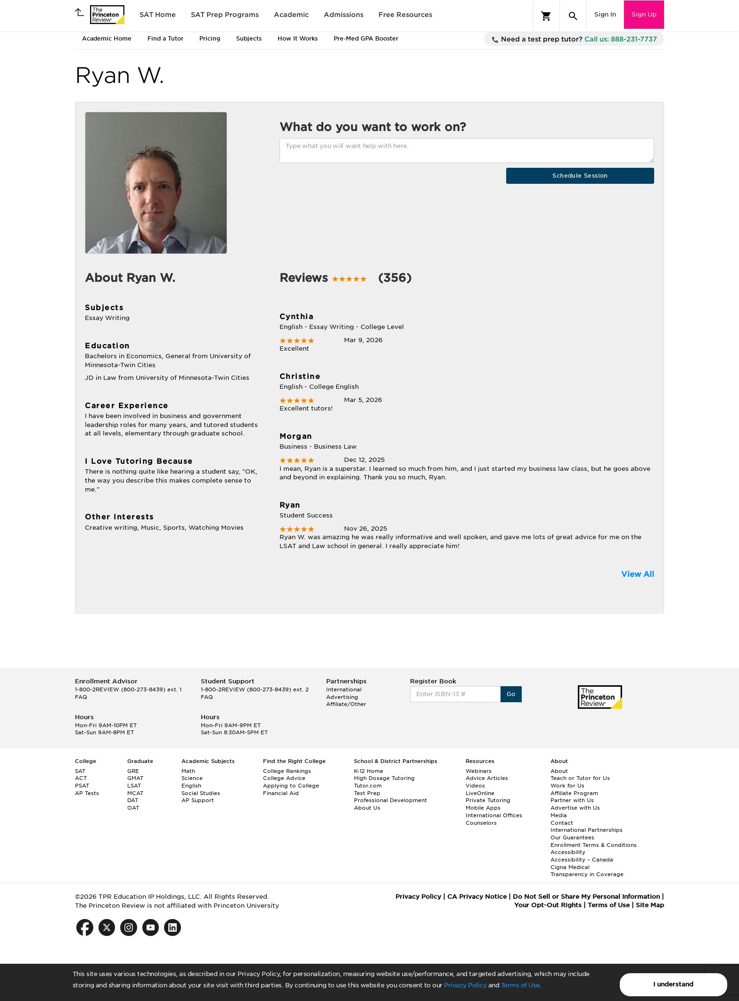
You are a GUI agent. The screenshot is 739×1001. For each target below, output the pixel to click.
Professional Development (390, 800)
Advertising (342, 697)
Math (188, 771)
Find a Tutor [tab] (165, 38)
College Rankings (287, 771)
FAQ (81, 697)
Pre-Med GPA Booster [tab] (366, 38)
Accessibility (567, 852)
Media (558, 815)
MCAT (135, 793)
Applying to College (291, 785)
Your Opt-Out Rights (548, 905)
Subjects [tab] (249, 38)
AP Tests (87, 793)
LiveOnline (480, 793)
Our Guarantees (572, 837)
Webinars (479, 771)
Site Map (650, 905)
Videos (475, 785)
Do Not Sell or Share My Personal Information (586, 896)
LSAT (134, 785)
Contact (561, 823)
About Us (367, 807)
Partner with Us (572, 800)
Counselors (481, 823)
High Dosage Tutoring (384, 778)
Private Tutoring (488, 800)
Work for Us (567, 785)
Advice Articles (487, 778)
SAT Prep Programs (225, 14)
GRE (133, 771)
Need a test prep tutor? (574, 39)
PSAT (82, 785)
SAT (80, 771)
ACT (81, 778)
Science (192, 778)
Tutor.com (368, 785)
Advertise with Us (575, 807)
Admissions (343, 14)
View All (637, 574)
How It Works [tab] (298, 38)
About (559, 771)
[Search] (573, 16)
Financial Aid (281, 793)
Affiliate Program (574, 793)
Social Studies (200, 793)
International (343, 689)
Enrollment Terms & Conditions (593, 845)
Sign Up (644, 14)
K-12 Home (368, 771)
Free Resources (405, 14)
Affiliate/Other (346, 704)
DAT (132, 800)
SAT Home (158, 14)
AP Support (197, 800)
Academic (291, 14)
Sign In (605, 14)
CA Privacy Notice (477, 896)
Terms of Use (520, 985)
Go (511, 693)
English (191, 785)
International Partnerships (586, 830)
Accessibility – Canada (581, 859)
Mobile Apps (483, 807)
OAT (133, 807)
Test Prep (367, 793)
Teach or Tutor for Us (580, 778)
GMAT (135, 778)
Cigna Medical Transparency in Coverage (587, 871)
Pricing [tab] (209, 38)
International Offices (494, 815)
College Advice (284, 778)
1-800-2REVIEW (128, 689)
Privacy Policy (465, 985)
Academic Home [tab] (106, 38)
